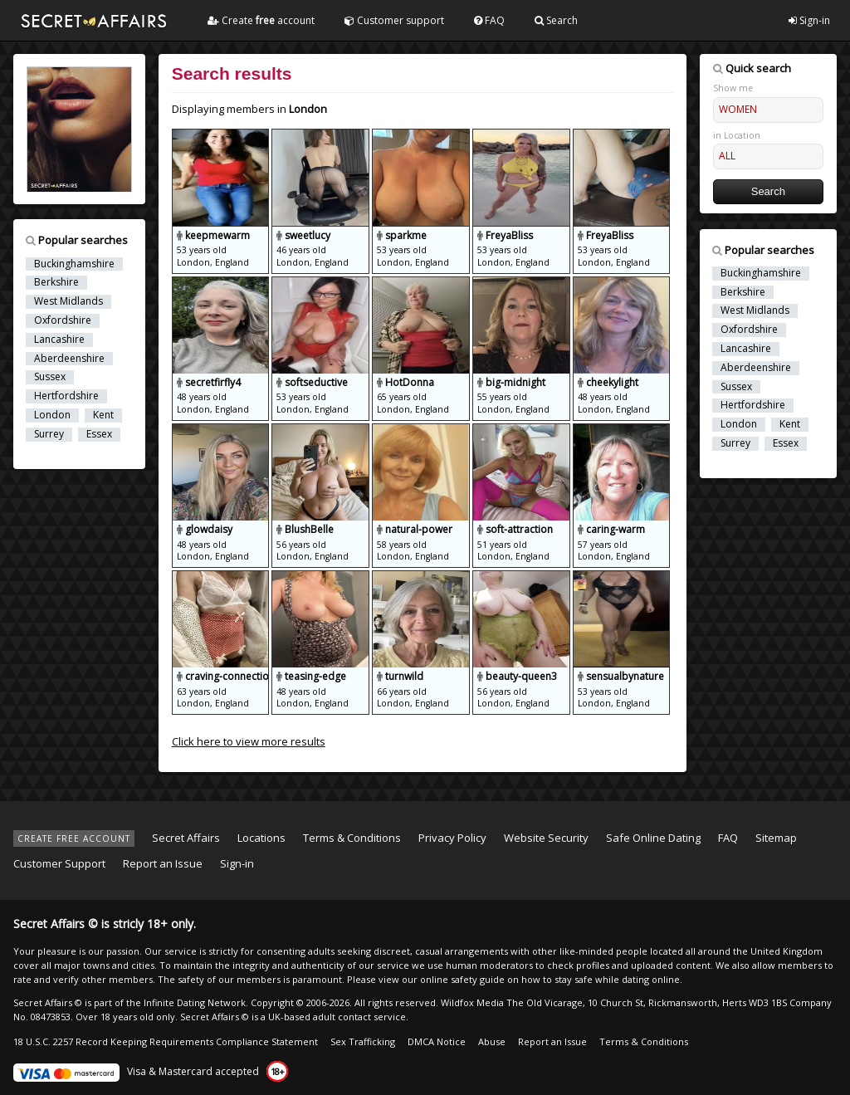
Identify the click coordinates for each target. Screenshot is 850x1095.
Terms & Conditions (352, 837)
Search (556, 20)
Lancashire (59, 339)
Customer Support (59, 863)
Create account (261, 20)
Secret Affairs (186, 837)
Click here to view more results (248, 741)
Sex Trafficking (362, 1041)
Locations (261, 837)
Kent (103, 415)
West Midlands (68, 301)
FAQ (489, 20)
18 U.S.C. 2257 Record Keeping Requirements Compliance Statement (165, 1041)
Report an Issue (163, 863)
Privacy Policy (452, 837)
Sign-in (809, 20)
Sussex (50, 377)
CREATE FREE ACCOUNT (73, 838)
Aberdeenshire (69, 358)
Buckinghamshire (74, 264)
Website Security (546, 837)
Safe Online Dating (653, 837)
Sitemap (776, 837)
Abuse (492, 1041)
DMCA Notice (437, 1041)
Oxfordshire (62, 320)
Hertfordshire (66, 396)
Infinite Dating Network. (196, 1002)
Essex (99, 434)
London (52, 415)
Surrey (49, 434)
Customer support (394, 20)
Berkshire (56, 282)
